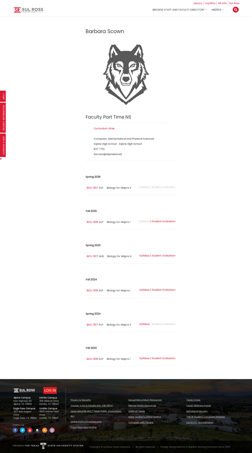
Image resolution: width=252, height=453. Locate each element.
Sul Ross (234, 3)
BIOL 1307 (92, 188)
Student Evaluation (163, 221)
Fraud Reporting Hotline (84, 427)
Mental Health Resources (142, 405)
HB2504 (216, 10)
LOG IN (50, 390)
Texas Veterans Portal (198, 405)
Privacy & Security (81, 400)
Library (198, 3)
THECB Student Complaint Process (205, 416)
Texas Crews (193, 400)
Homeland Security (197, 411)
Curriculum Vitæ (104, 128)
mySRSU (210, 3)
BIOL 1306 (92, 222)
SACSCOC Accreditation (199, 422)
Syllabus (144, 255)
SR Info (222, 3)
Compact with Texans (140, 422)
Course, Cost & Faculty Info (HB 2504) (92, 405)
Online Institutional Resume (86, 421)
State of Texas (136, 411)
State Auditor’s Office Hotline (144, 416)
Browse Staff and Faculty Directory (178, 10)
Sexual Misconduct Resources (145, 400)
